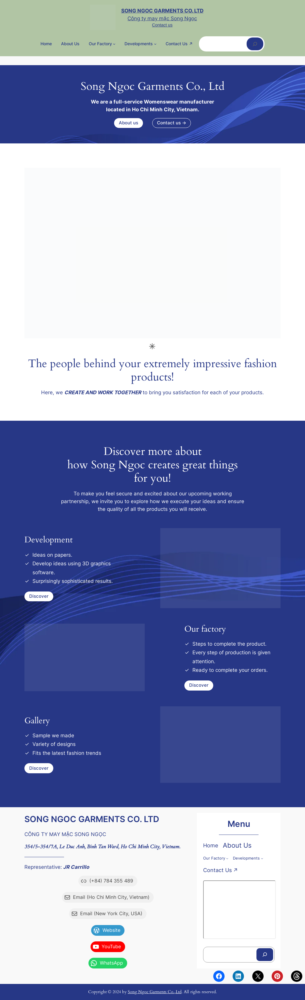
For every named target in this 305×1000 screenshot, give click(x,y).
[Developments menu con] (155, 44)
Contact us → (171, 123)
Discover (39, 596)
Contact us (162, 25)
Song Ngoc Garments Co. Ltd (162, 11)
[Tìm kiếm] (255, 43)
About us (128, 123)
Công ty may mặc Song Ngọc (162, 18)
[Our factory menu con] (114, 44)
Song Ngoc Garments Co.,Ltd (154, 992)
